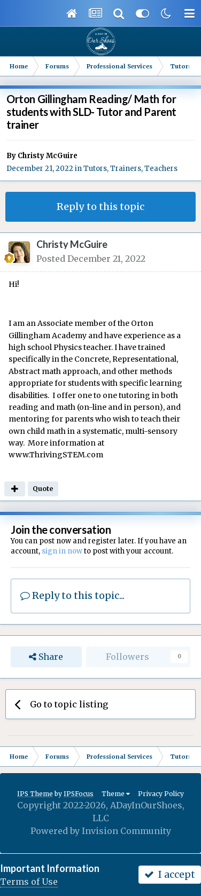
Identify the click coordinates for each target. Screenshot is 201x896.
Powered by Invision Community (100, 830)
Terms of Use (29, 881)
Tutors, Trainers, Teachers (130, 168)
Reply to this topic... (72, 595)
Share (46, 657)
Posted (90, 258)
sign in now (62, 551)
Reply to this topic (100, 206)
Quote (43, 489)
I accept (169, 874)
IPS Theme (35, 794)
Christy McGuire (48, 155)
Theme (116, 794)
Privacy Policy (161, 794)
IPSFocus (79, 794)
